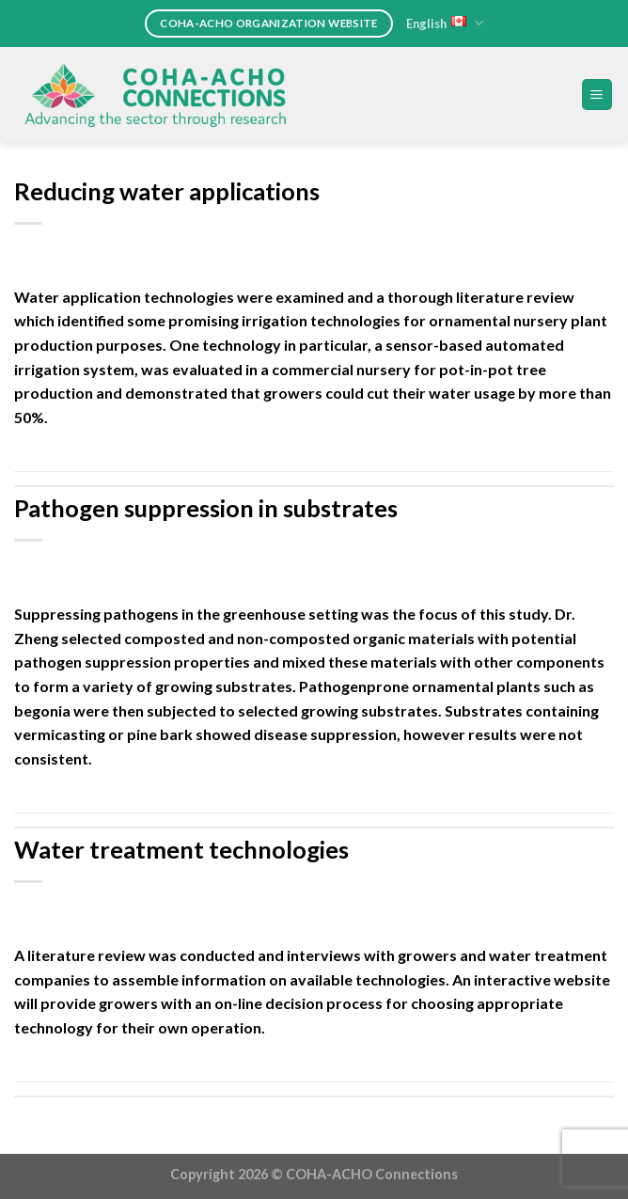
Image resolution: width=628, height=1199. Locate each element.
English (444, 23)
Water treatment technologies (181, 849)
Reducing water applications (167, 191)
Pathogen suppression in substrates (206, 508)
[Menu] (597, 94)
